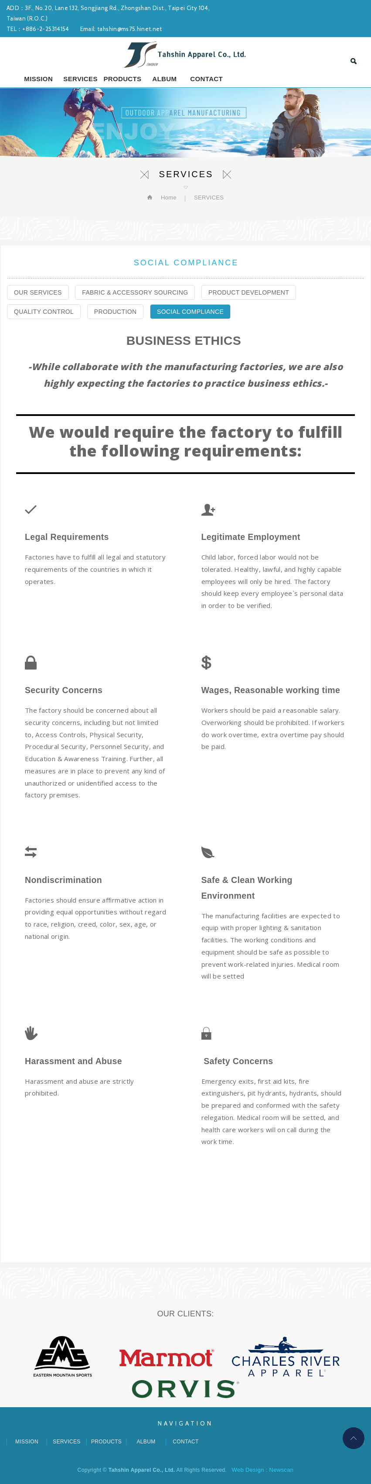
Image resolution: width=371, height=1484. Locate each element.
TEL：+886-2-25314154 (38, 28)
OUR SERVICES (38, 292)
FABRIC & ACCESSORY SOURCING (135, 292)
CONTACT (206, 78)
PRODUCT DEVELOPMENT (248, 292)
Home (168, 197)
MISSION (38, 78)
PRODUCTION (115, 311)
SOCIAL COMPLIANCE (190, 311)
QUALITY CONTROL (44, 311)
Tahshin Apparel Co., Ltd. (186, 54)
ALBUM (164, 78)
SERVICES (80, 78)
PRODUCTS (122, 78)
